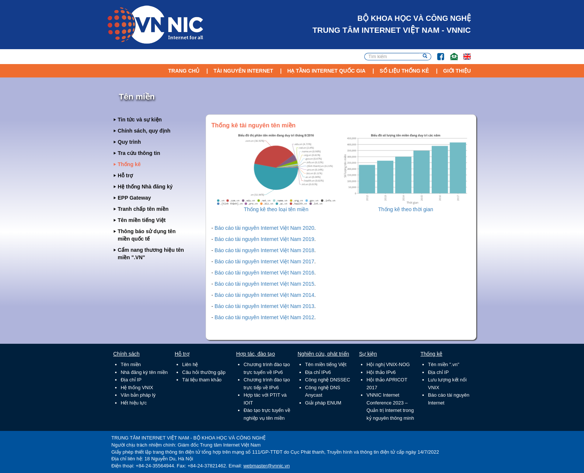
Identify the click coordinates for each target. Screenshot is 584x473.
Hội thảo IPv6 (381, 372)
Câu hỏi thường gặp (204, 372)
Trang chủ (183, 71)
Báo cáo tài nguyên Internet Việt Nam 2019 (264, 239)
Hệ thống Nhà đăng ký (145, 187)
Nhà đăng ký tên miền (144, 372)
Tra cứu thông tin (139, 153)
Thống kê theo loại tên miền (276, 209)
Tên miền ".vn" (443, 364)
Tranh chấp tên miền (143, 209)
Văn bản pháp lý (138, 395)
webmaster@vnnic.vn (266, 466)
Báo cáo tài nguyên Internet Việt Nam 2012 (264, 317)
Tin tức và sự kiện (140, 120)
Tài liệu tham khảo (202, 379)
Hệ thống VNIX (137, 387)
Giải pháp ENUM (323, 403)
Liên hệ (190, 364)
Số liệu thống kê (404, 71)
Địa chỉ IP (131, 379)
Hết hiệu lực (134, 403)
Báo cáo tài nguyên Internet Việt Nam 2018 (264, 250)
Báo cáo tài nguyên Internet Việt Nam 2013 (264, 306)
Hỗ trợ (125, 175)
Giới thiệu (457, 71)
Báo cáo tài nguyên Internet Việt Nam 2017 (264, 261)
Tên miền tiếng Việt (142, 220)
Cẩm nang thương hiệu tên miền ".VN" (151, 253)
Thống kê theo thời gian (405, 209)
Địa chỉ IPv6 (318, 372)
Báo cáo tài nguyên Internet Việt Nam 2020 (264, 228)
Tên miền (131, 364)
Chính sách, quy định (144, 131)
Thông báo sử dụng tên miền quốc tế (147, 235)
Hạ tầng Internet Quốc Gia (326, 71)
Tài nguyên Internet (243, 71)
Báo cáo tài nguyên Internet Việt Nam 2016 (264, 273)
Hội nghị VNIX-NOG (388, 364)
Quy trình (129, 142)
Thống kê (129, 164)
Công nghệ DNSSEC (327, 379)
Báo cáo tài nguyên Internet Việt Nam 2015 (264, 284)
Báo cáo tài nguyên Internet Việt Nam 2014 (264, 295)
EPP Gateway (134, 198)
